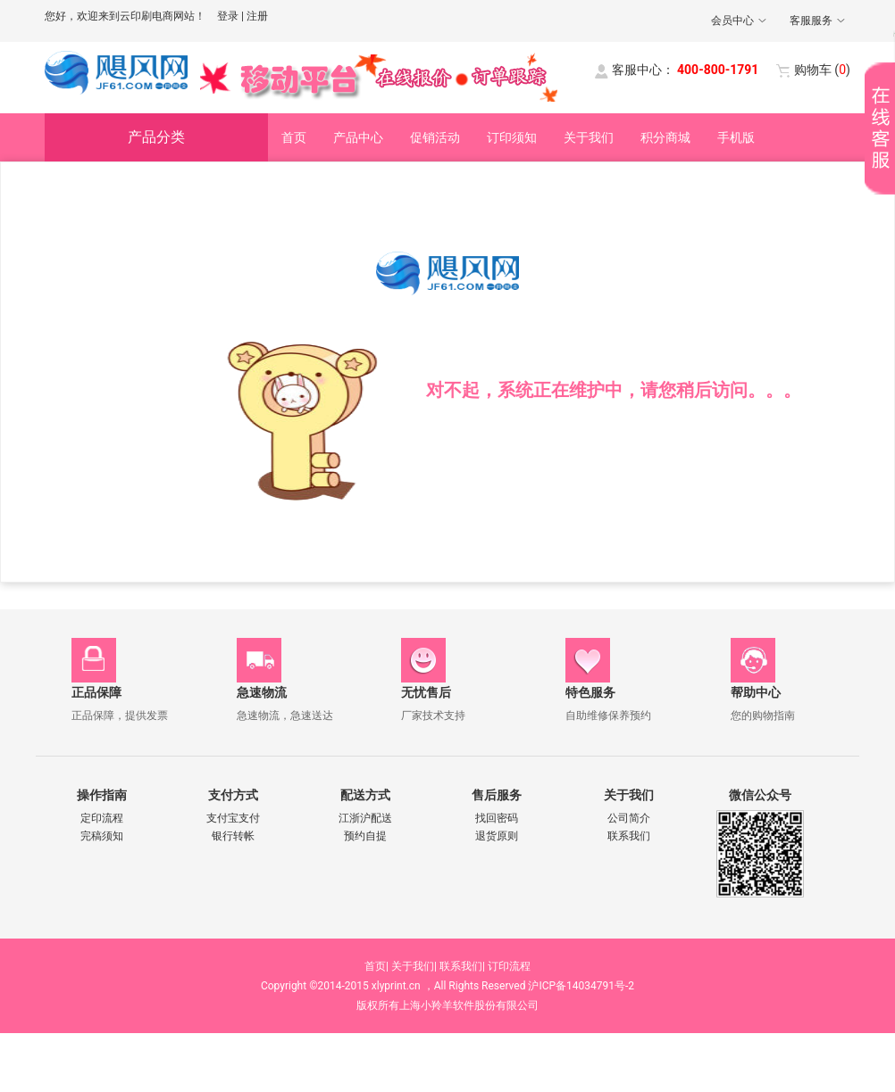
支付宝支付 (233, 818)
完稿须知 (101, 836)
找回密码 (496, 818)
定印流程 (101, 818)
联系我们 (628, 836)
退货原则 (496, 836)
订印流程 (509, 966)
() (822, 69)
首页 (293, 137)
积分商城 (665, 137)
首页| (376, 966)
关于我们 (589, 137)
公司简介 (628, 818)
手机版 (736, 137)
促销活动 (435, 137)
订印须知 (512, 137)
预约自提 (365, 836)
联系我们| (462, 966)
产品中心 (358, 137)
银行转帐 (233, 836)
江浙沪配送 (365, 818)
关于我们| (414, 966)
